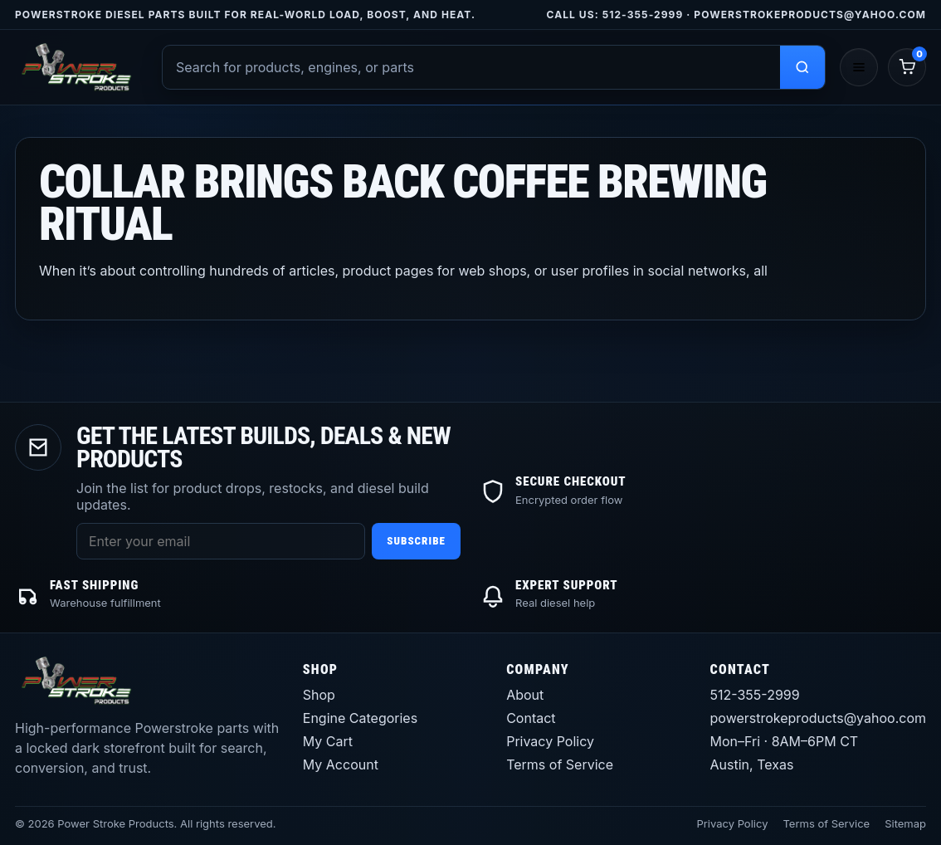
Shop (319, 694)
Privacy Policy (550, 741)
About (525, 694)
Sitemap (905, 823)
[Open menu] (859, 67)
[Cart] (907, 67)
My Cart (328, 741)
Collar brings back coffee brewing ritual (403, 202)
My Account (340, 764)
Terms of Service (559, 764)
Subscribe (416, 541)
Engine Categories (360, 718)
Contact (530, 718)
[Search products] (802, 67)
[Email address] (220, 541)
